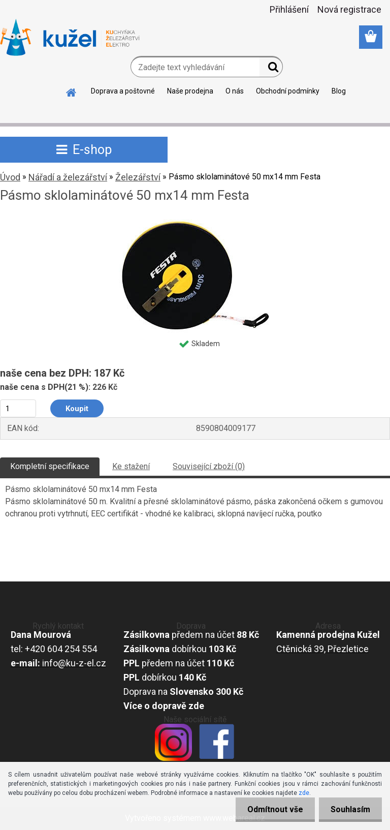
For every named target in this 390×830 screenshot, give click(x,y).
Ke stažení (131, 466)
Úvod (10, 177)
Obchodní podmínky (287, 91)
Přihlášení (289, 9)
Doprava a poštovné (123, 91)
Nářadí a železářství (67, 177)
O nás (234, 91)
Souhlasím (349, 809)
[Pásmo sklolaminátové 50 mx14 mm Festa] (195, 223)
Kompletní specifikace (49, 466)
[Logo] (70, 37)
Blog (339, 91)
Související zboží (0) (209, 466)
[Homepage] (71, 91)
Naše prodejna (190, 91)
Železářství (137, 177)
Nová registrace (349, 9)
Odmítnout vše (272, 809)
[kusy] (18, 408)
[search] (270, 69)
